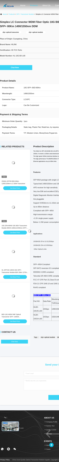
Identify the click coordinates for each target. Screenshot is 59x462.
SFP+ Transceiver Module (25, 14)
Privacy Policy (5, 460)
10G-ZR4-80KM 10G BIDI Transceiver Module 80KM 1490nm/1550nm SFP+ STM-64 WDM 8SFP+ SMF (14, 228)
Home (22, 5)
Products (34, 5)
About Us (46, 5)
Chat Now (16, 67)
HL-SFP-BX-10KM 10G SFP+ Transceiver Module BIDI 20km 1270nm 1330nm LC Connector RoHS (15, 272)
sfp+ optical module (48, 337)
